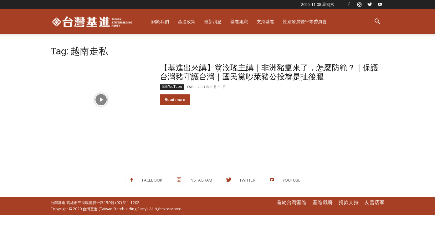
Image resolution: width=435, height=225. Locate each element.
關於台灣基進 (292, 202)
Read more (175, 99)
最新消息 (213, 21)
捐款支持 (349, 202)
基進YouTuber (172, 87)
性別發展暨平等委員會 (305, 21)
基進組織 (239, 21)
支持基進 (265, 21)
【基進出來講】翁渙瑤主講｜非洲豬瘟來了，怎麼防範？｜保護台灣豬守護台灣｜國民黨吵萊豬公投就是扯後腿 (269, 72)
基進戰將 (323, 202)
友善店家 (375, 202)
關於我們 (160, 21)
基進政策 (186, 21)
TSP (190, 86)
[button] (377, 22)
